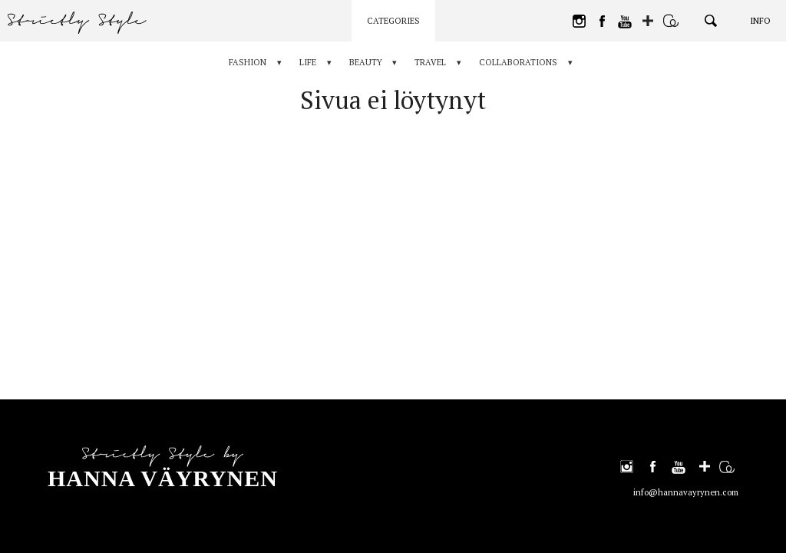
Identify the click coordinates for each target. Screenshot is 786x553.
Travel (431, 62)
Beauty (365, 62)
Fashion (247, 62)
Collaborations (519, 62)
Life (307, 62)
